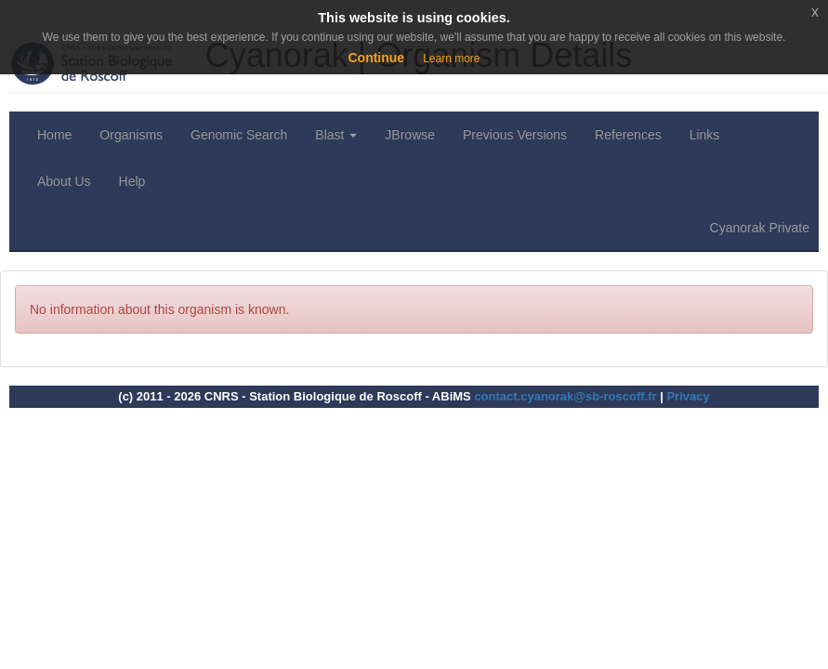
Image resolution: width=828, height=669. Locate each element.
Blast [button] (336, 134)
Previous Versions (515, 134)
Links (705, 134)
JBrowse (410, 134)
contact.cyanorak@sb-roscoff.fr (565, 396)
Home (54, 134)
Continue (376, 57)
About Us (64, 181)
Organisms (131, 134)
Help (132, 181)
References (628, 134)
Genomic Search (239, 134)
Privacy (687, 396)
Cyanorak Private (759, 227)
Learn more (451, 58)
